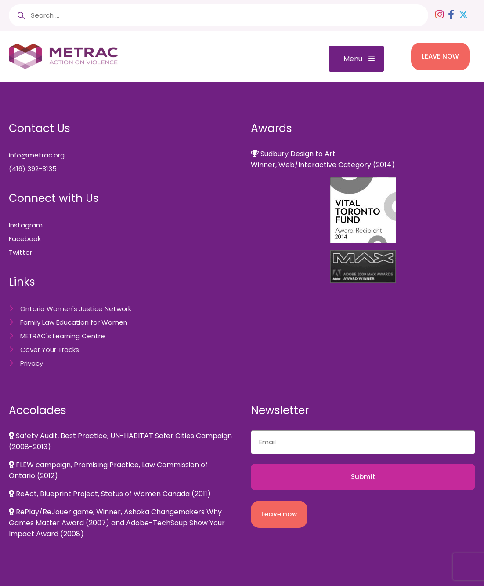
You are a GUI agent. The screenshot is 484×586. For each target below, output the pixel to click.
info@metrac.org (37, 155)
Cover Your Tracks (49, 349)
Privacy (31, 363)
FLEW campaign (43, 465)
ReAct (26, 494)
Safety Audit (37, 436)
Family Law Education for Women (73, 322)
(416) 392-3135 (33, 168)
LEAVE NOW (440, 56)
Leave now (279, 514)
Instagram (26, 225)
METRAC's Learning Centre (62, 336)
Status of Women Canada (145, 494)
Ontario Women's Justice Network (75, 308)
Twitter (20, 252)
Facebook (25, 238)
